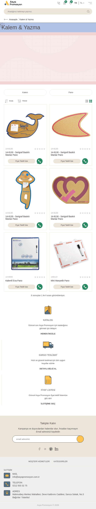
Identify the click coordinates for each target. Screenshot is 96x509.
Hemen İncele (48, 334)
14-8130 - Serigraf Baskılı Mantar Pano (17, 153)
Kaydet (80, 439)
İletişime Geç (48, 404)
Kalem (25, 92)
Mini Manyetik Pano (60, 280)
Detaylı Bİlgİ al (48, 369)
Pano (71, 92)
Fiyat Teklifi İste (21, 161)
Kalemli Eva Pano (13, 280)
